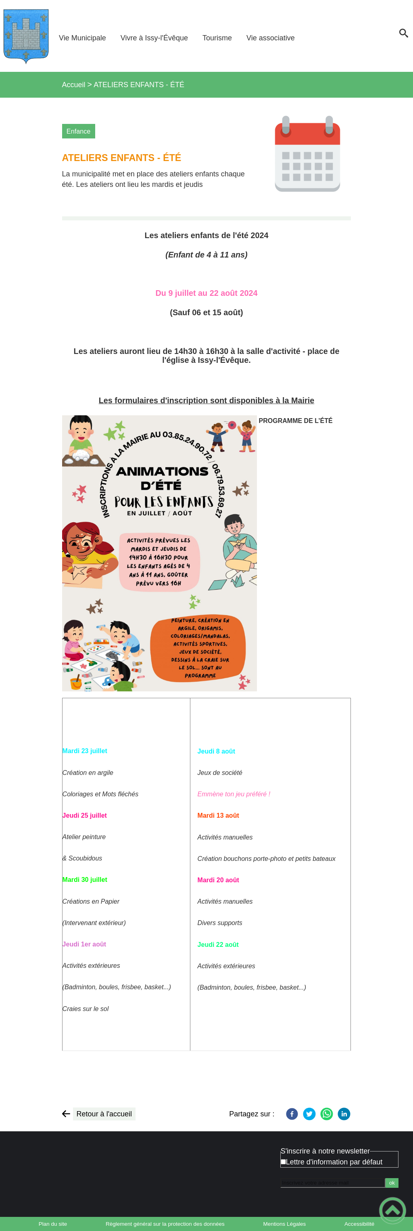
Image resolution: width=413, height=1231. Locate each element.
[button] (403, 36)
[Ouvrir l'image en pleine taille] (307, 156)
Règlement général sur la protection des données (165, 1224)
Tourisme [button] (217, 38)
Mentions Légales (284, 1224)
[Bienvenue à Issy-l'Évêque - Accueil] (25, 36)
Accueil (74, 85)
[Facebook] (292, 1114)
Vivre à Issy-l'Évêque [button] (154, 38)
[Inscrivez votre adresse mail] (333, 1183)
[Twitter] (309, 1113)
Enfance (78, 131)
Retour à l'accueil (104, 1114)
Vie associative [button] (270, 38)
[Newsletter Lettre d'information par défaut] (283, 1161)
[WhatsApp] (327, 1113)
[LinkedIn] (344, 1113)
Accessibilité (359, 1224)
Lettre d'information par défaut (334, 1162)
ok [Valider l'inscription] (392, 1183)
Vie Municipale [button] (82, 38)
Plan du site (53, 1224)
